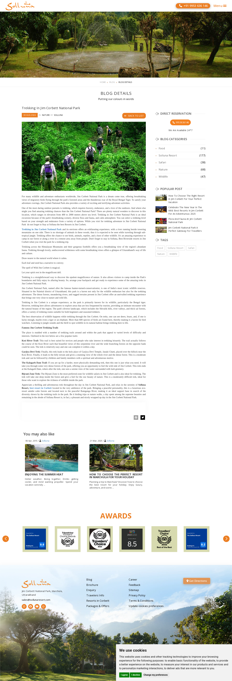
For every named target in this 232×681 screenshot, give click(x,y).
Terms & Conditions (141, 600)
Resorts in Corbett (97, 600)
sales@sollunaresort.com (36, 599)
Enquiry (91, 590)
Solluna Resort (168, 155)
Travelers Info (95, 595)
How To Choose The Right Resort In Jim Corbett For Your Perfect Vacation (186, 199)
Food (162, 148)
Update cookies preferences (146, 606)
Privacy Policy (137, 595)
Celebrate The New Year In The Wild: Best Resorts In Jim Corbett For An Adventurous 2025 (185, 210)
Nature (46, 115)
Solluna (58, 115)
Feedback (134, 585)
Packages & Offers (97, 606)
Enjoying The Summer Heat (44, 474)
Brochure (92, 585)
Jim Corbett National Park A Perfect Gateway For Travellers (185, 229)
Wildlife (163, 176)
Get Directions (197, 581)
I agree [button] (124, 675)
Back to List (134, 115)
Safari (162, 162)
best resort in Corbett (41, 388)
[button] (5, 539)
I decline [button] (135, 675)
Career (133, 579)
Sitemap (134, 590)
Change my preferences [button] (156, 675)
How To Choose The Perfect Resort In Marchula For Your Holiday (116, 476)
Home (103, 82)
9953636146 (180, 122)
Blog (112, 82)
